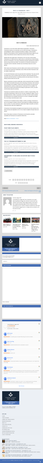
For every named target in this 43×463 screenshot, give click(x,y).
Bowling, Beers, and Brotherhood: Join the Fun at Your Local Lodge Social (35, 227)
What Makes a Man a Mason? (7, 225)
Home (3, 416)
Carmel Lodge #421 (13, 12)
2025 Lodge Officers (6, 424)
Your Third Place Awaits (11, 128)
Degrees (13, 445)
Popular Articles (35, 12)
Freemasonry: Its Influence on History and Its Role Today (19, 156)
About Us (4, 422)
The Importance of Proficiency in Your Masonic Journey (17, 226)
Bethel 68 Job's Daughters (17, 452)
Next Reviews (21, 386)
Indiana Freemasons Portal (8, 431)
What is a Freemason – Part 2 (13, 118)
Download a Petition (7, 427)
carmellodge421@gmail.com (7, 257)
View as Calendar (5, 301)
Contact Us (4, 426)
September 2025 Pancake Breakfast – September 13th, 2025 (18, 454)
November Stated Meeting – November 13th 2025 (16, 447)
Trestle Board (5, 417)
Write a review (15, 328)
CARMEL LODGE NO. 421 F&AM (16, 460)
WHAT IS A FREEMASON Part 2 (25, 225)
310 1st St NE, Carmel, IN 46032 (8, 255)
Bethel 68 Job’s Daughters (8, 432)
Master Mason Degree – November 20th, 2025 (15, 444)
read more (15, 137)
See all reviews (10, 328)
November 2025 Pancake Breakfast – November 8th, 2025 (18, 450)
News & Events (7, 144)
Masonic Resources (27, 12)
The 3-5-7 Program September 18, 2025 (15, 141)
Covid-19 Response (6, 434)
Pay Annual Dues (6, 429)
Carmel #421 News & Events (8, 419)
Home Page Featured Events (24, 143)
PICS (39, 460)
